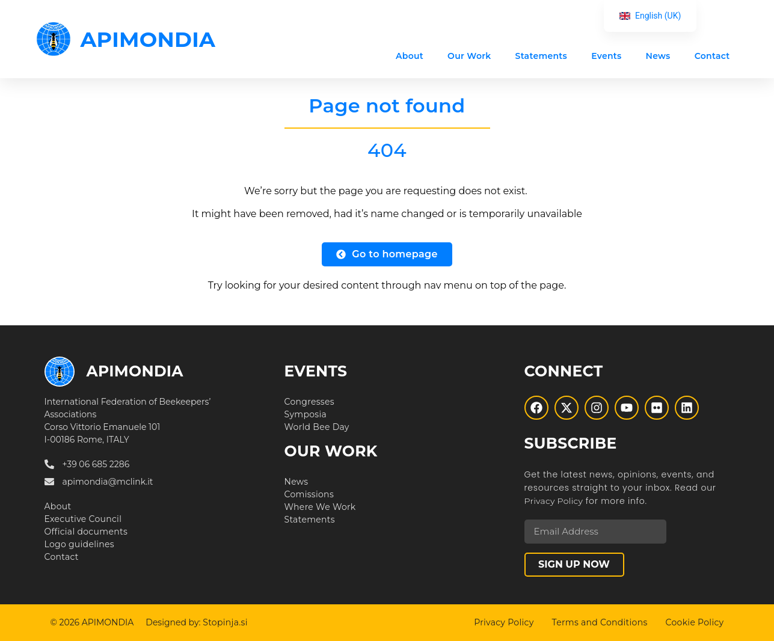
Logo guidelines (79, 544)
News (658, 56)
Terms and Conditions (600, 622)
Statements (541, 56)
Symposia (305, 414)
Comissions (309, 494)
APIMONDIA (148, 39)
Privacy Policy (553, 500)
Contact (712, 56)
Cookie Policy (695, 622)
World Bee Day (316, 427)
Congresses (309, 401)
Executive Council (83, 519)
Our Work (469, 56)
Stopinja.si (225, 622)
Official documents (86, 531)
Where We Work (320, 506)
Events (606, 56)
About (409, 56)
